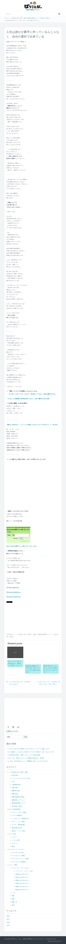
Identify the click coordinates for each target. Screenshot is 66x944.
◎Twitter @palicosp (12, 587)
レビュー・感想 (12, 865)
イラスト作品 (12, 834)
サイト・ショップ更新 (18, 821)
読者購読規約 (15, 538)
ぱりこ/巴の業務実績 (14, 809)
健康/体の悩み (16, 790)
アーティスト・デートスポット (21, 868)
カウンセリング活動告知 (19, 862)
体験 (13, 896)
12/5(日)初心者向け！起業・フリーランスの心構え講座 (24, 755)
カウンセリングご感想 (18, 855)
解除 (12, 535)
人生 (13, 781)
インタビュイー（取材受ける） (21, 818)
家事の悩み (15, 794)
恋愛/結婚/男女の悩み (18, 797)
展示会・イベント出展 (18, 831)
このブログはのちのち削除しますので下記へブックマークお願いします (28, 749)
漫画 (13, 846)
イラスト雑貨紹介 (17, 815)
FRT (61, 941)
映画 (13, 899)
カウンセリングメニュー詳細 (20, 858)
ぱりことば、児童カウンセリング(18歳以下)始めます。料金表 (26, 758)
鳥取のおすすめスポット (22, 889)
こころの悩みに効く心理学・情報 (17, 18)
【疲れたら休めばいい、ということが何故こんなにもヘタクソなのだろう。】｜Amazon (32, 424)
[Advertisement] (33, 620)
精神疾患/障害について (33, 18)
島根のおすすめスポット (22, 880)
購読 (9, 535)
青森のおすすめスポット (22, 886)
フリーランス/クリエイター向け (21, 778)
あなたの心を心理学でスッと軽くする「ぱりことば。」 (22, 546)
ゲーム (14, 892)
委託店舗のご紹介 (17, 828)
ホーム (6, 18)
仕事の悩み (15, 787)
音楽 (13, 905)
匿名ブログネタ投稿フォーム (14, 553)
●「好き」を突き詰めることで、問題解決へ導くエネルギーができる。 (28, 761)
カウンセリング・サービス (16, 849)
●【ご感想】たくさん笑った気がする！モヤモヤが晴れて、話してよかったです (31, 752)
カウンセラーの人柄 (17, 852)
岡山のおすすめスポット (22, 877)
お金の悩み (15, 775)
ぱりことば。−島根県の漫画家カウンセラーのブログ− (30, 939)
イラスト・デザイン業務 (19, 812)
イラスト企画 (16, 840)
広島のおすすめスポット (22, 883)
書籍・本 (14, 902)
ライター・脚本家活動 (18, 824)
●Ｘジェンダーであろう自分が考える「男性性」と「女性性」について (15, 663)
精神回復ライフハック (18, 800)
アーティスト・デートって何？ (24, 871)
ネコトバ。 (15, 843)
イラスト (14, 837)
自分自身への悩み (44, 18)
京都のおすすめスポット (22, 874)
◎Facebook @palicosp (13, 592)
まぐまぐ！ (28, 541)
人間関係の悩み (16, 784)
